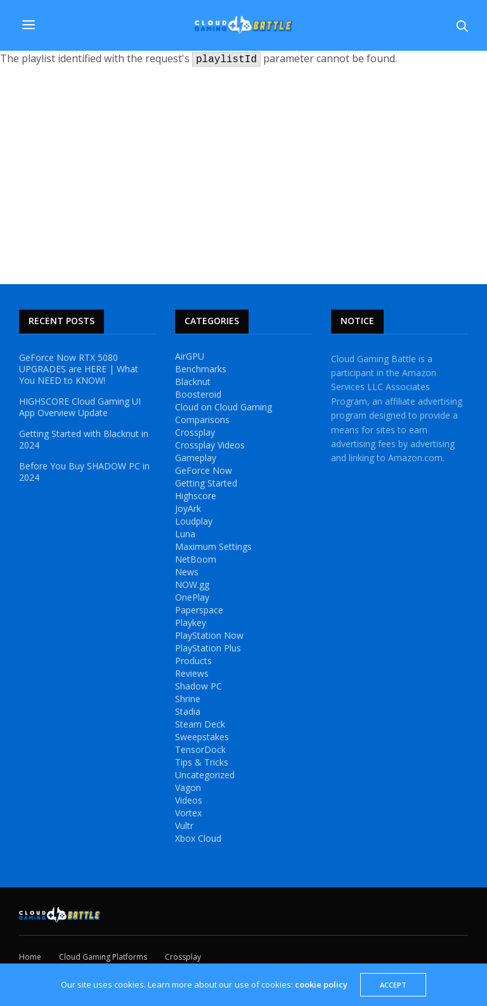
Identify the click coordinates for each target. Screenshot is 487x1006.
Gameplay (195, 458)
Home (30, 956)
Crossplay (195, 432)
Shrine (187, 699)
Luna (185, 534)
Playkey (190, 622)
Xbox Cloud (198, 838)
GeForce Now (203, 470)
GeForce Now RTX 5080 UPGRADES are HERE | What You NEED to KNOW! (78, 369)
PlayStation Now (209, 635)
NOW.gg (192, 584)
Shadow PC (198, 686)
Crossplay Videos (210, 445)
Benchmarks (200, 369)
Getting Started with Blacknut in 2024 (83, 439)
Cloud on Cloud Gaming (223, 407)
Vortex (188, 813)
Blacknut (193, 381)
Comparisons (202, 419)
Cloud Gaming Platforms (103, 956)
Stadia (187, 711)
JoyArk (188, 508)
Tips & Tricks (201, 762)
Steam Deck (200, 724)
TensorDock (200, 749)
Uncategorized (205, 775)
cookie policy (321, 984)
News (186, 572)
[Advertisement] (243, 176)
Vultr (184, 825)
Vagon (188, 787)
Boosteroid (198, 394)
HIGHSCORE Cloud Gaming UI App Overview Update (80, 407)
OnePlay (192, 597)
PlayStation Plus (208, 648)
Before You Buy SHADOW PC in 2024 (84, 472)
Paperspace (199, 610)
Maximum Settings (213, 546)
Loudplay (193, 521)
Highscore (195, 496)
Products (193, 661)
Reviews (192, 673)
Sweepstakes (202, 737)
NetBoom (195, 559)
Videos (188, 800)
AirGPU (189, 356)
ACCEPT (393, 985)
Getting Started (206, 483)
